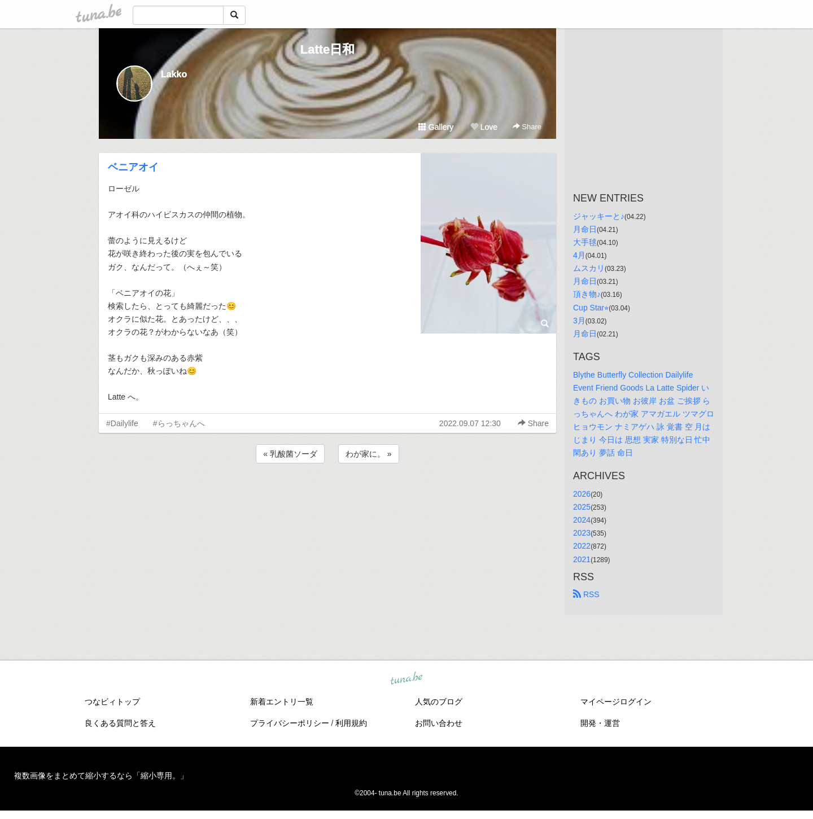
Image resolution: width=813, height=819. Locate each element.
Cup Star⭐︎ (591, 307)
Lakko (174, 74)
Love (483, 127)
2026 (582, 493)
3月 (579, 320)
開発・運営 (600, 723)
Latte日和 (327, 49)
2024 (582, 519)
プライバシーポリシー (289, 723)
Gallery (435, 127)
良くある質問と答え (120, 723)
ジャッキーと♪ (598, 216)
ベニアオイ (133, 167)
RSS (586, 594)
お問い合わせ (438, 723)
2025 (582, 506)
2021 (582, 559)
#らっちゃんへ (179, 423)
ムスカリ (589, 268)
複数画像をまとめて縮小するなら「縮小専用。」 (101, 775)
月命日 (585, 229)
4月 (579, 255)
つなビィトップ (112, 701)
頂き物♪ (587, 294)
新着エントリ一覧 (281, 701)
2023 (582, 532)
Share (527, 126)
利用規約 (351, 723)
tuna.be (405, 678)
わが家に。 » (369, 453)
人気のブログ (438, 701)
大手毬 (585, 242)
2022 (582, 545)
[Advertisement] (327, 496)
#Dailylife (122, 423)
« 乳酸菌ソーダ (290, 453)
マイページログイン (616, 701)
